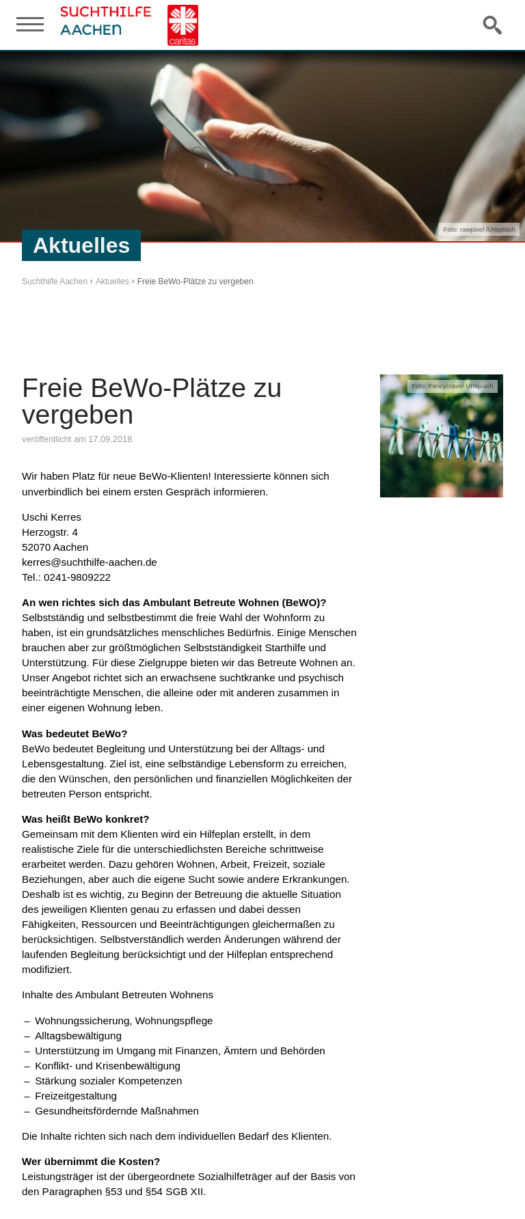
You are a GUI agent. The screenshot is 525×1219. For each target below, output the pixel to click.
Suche (493, 24)
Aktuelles (112, 281)
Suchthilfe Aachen (55, 281)
